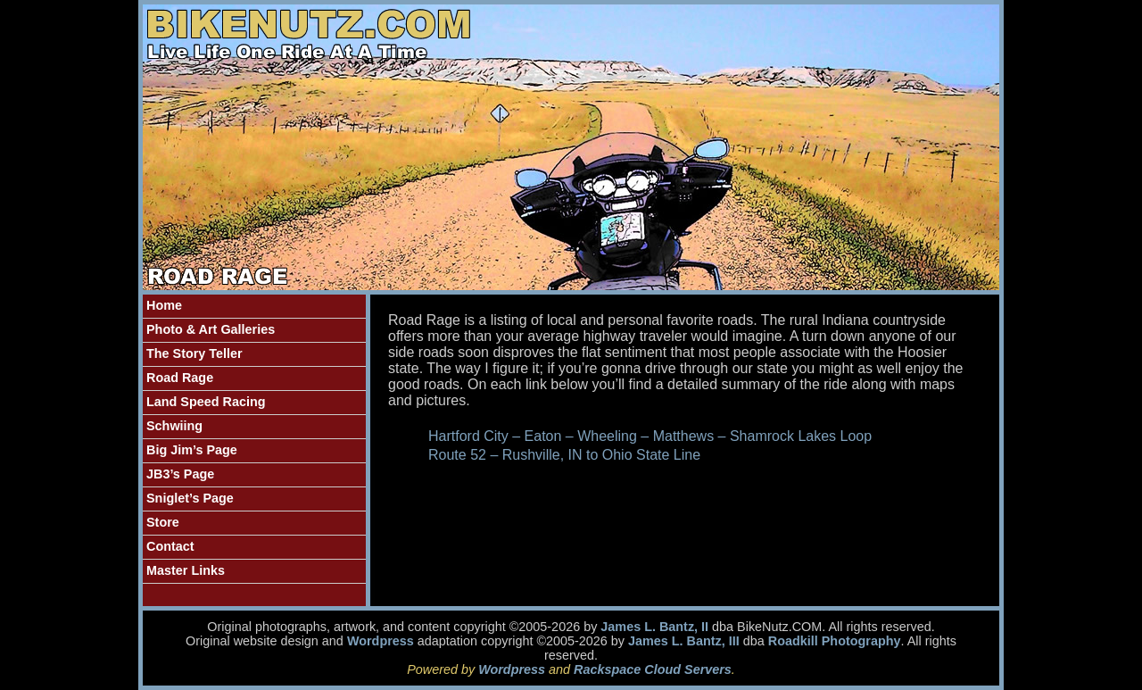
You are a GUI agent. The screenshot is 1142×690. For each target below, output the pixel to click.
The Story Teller (194, 353)
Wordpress (380, 641)
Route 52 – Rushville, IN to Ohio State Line (564, 454)
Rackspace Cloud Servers (653, 669)
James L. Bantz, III (684, 641)
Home (164, 305)
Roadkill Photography (834, 641)
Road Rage (179, 377)
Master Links (185, 570)
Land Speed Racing (206, 402)
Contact (170, 546)
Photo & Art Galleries (210, 329)
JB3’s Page (180, 474)
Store (162, 522)
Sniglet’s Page (190, 498)
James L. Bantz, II (654, 626)
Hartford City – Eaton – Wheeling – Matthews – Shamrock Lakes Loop (650, 436)
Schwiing (174, 426)
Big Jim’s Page (191, 450)
